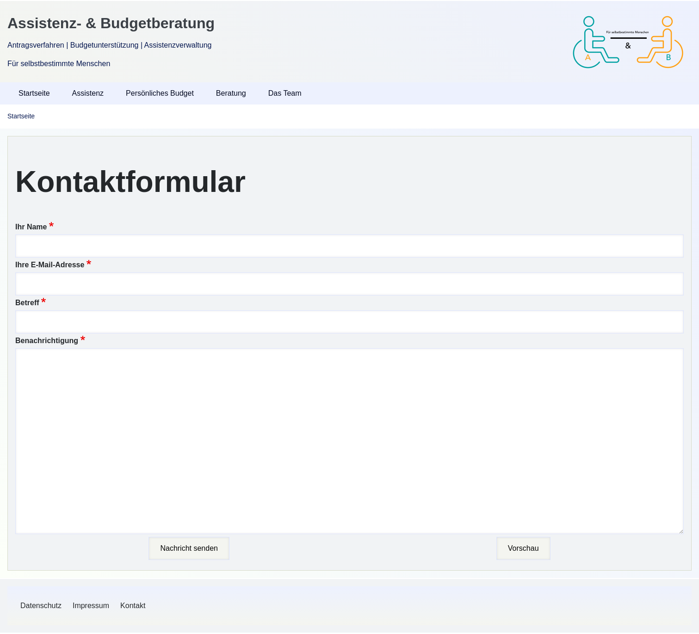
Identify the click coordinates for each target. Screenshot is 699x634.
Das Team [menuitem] (285, 93)
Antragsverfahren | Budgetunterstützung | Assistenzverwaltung (109, 45)
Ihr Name (31, 227)
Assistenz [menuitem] (88, 93)
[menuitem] (41, 606)
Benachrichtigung (46, 341)
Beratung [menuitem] (231, 93)
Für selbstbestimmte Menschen (58, 64)
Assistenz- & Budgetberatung (111, 23)
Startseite (21, 116)
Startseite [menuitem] (34, 93)
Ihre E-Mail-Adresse (49, 265)
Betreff (27, 303)
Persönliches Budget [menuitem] (160, 93)
